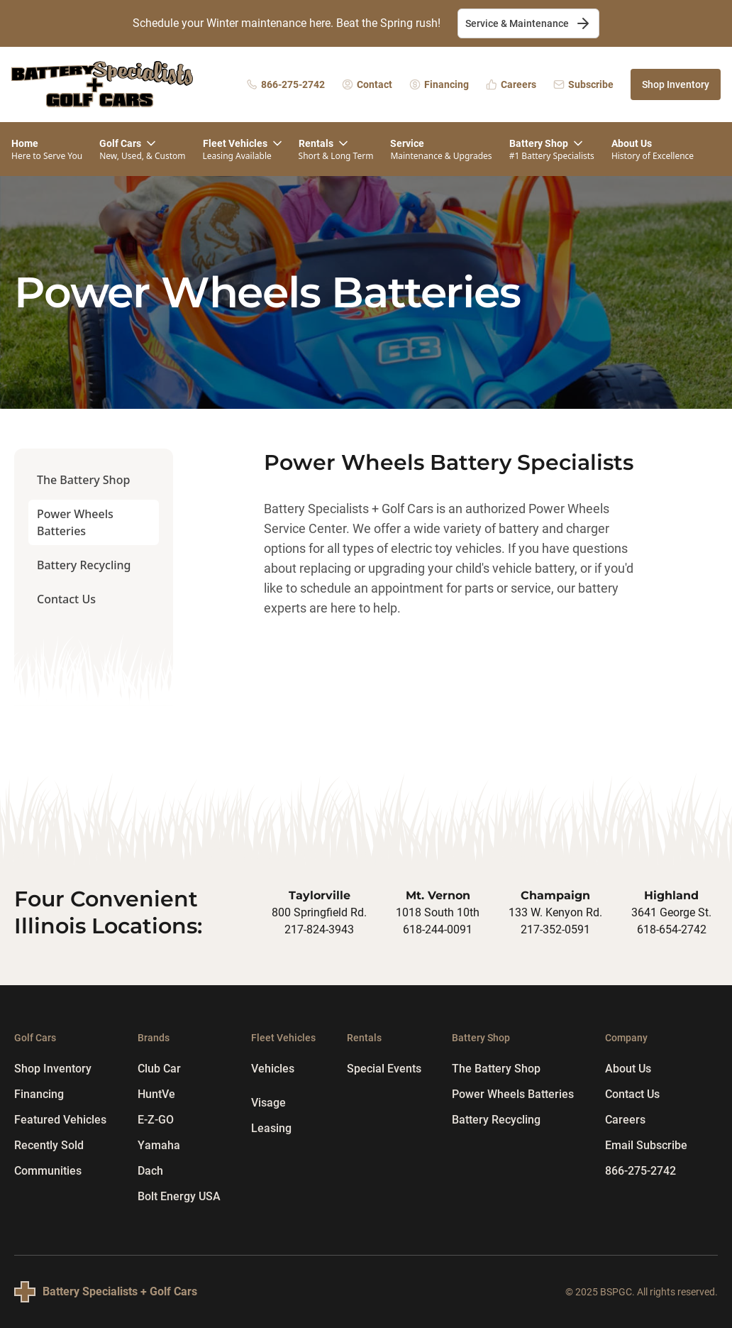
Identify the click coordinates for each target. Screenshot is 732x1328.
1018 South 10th (437, 912)
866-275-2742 (640, 1171)
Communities (48, 1171)
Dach (150, 1171)
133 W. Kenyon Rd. (555, 912)
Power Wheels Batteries (75, 522)
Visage (268, 1102)
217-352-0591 (555, 929)
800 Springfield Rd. (319, 912)
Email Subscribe (646, 1145)
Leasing (271, 1128)
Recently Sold (49, 1145)
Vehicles (272, 1068)
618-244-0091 (437, 929)
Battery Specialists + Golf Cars (120, 1291)
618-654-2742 (671, 929)
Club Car (159, 1068)
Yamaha (159, 1145)
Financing (39, 1094)
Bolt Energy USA (179, 1196)
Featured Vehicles (60, 1119)
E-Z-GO (156, 1119)
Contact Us (66, 599)
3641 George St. (671, 912)
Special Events (384, 1068)
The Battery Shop (83, 480)
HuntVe (156, 1094)
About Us (628, 1068)
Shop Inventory (675, 84)
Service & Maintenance (528, 23)
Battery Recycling (84, 565)
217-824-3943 (319, 929)
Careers (625, 1119)
